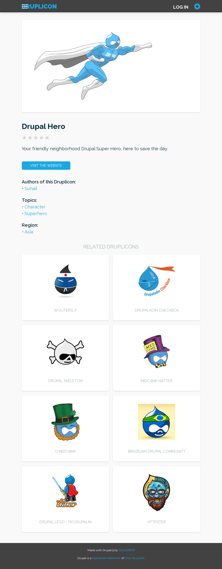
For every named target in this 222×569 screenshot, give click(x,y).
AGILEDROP (127, 550)
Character (35, 206)
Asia (29, 231)
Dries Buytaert (134, 558)
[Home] (39, 7)
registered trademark (106, 558)
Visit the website (46, 166)
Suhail (31, 188)
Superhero (36, 213)
